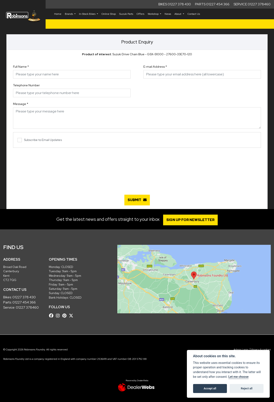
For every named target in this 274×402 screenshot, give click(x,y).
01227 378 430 (24, 297)
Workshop (153, 14)
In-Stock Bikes (87, 14)
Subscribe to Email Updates (40, 140)
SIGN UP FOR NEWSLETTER (191, 220)
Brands (69, 14)
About (178, 14)
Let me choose (238, 377)
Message (20, 104)
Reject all (246, 388)
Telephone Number (26, 85)
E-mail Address (155, 67)
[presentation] (137, 169)
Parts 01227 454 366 (212, 4)
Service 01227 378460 (252, 4)
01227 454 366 (24, 302)
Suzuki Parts (126, 14)
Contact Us (194, 14)
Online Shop (108, 14)
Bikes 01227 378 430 (174, 4)
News (168, 14)
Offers (140, 14)
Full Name (21, 67)
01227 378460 (27, 307)
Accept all (210, 388)
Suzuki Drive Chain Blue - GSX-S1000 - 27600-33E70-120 (137, 54)
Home (57, 14)
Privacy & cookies (261, 349)
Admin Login (241, 349)
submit (137, 200)
